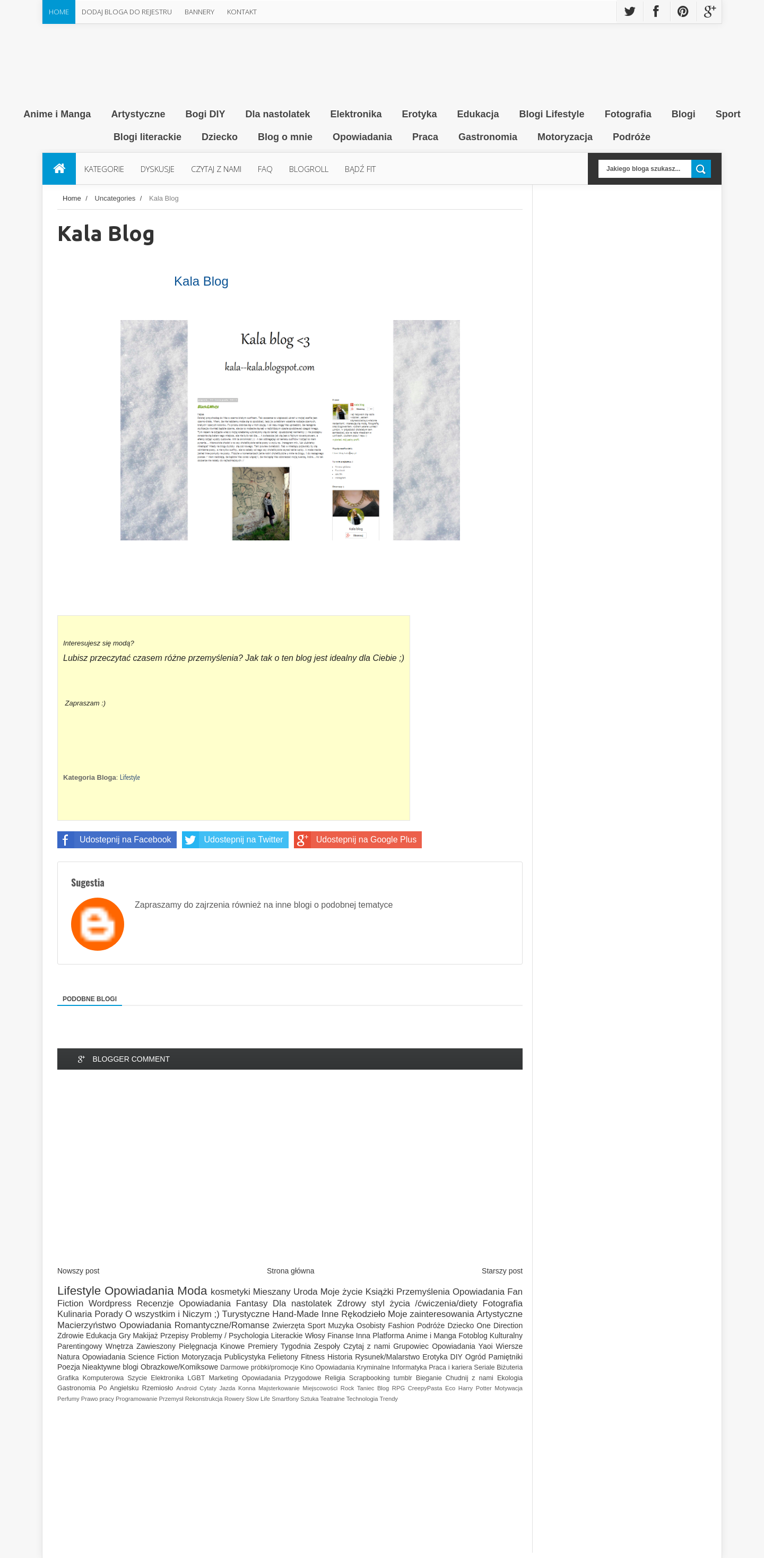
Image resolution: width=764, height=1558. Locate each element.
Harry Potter (475, 1388)
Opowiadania (139, 1290)
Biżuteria (510, 1367)
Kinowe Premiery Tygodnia (265, 1346)
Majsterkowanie (279, 1388)
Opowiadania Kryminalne (353, 1367)
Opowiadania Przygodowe (282, 1378)
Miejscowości (319, 1388)
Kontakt (242, 11)
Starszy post (502, 1271)
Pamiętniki (506, 1357)
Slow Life (258, 1399)
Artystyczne (499, 1314)
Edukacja (101, 1335)
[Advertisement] (290, 1177)
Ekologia (510, 1378)
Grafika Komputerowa (90, 1378)
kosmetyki (230, 1292)
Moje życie (341, 1292)
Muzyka (340, 1325)
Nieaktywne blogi (110, 1367)
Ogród (475, 1357)
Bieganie (429, 1378)
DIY (456, 1357)
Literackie (287, 1335)
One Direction (499, 1325)
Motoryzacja (201, 1357)
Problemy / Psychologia (230, 1335)
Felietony (283, 1357)
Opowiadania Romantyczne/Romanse (194, 1325)
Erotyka (434, 1357)
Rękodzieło (363, 1314)
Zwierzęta (289, 1325)
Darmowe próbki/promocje (259, 1367)
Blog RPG (391, 1388)
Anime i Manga (431, 1335)
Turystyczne (246, 1314)
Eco (450, 1388)
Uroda (305, 1292)
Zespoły (327, 1346)
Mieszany (272, 1292)
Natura (68, 1357)
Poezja (68, 1367)
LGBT (196, 1378)
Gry (125, 1335)
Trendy (389, 1399)
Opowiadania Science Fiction (130, 1357)
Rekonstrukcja (204, 1399)
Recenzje (155, 1303)
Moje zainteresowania (431, 1314)
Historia (339, 1357)
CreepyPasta (425, 1388)
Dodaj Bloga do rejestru (127, 11)
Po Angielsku (118, 1388)
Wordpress (110, 1303)
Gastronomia (76, 1388)
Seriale (484, 1367)
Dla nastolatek (302, 1303)
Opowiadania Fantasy (223, 1303)
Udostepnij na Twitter (232, 839)
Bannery (199, 11)
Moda (192, 1290)
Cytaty (207, 1388)
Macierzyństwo (86, 1325)
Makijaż (145, 1335)
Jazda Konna (238, 1388)
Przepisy (174, 1335)
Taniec (365, 1388)
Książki (380, 1292)
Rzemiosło (157, 1388)
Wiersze (509, 1346)
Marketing (223, 1378)
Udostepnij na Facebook (114, 839)
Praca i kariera (450, 1367)
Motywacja (508, 1388)
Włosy (315, 1335)
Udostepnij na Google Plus (355, 839)
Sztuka (309, 1399)
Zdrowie (70, 1335)
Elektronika (167, 1378)
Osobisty (371, 1325)
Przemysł (171, 1399)
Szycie (137, 1378)
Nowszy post (78, 1271)
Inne (330, 1314)
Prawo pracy (97, 1399)
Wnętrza (119, 1346)
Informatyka (409, 1367)
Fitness (313, 1357)
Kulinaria (74, 1314)
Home (59, 11)
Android (186, 1388)
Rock (347, 1388)
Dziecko (460, 1325)
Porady (108, 1314)
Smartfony (285, 1399)
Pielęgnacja (198, 1346)
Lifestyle (130, 777)
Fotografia (503, 1303)
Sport (316, 1325)
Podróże (431, 1325)
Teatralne (332, 1399)
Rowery (234, 1399)
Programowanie (136, 1399)
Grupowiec (411, 1346)
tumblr (403, 1378)
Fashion (401, 1325)
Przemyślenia (423, 1292)
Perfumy (68, 1399)
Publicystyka (245, 1357)
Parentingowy (79, 1346)
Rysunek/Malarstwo (387, 1357)
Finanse (340, 1335)
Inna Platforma (380, 1335)
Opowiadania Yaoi (462, 1346)
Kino (307, 1367)
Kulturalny (506, 1335)
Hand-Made (295, 1314)
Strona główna (291, 1271)
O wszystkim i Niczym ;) (172, 1314)
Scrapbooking (369, 1378)
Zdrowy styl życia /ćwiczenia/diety (407, 1303)
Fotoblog (472, 1335)
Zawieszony (156, 1346)
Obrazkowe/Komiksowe (179, 1367)
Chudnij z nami (469, 1378)
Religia (335, 1378)
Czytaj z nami (366, 1346)
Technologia (362, 1399)
